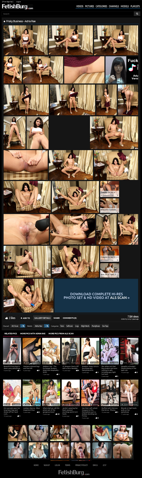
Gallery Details (42, 318)
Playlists (135, 6)
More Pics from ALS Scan (61, 333)
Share (56, 318)
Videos (79, 6)
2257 (104, 465)
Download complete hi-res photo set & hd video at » (96, 295)
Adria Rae (38, 326)
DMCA (95, 465)
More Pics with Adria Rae (32, 333)
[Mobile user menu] (105, 6)
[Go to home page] (17, 6)
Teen (62, 326)
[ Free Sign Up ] (7, 1)
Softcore (69, 326)
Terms (67, 465)
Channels (114, 6)
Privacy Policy (81, 465)
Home (36, 465)
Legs (77, 326)
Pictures (89, 6)
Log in (18, 1)
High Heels (85, 326)
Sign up (47, 465)
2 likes (12, 318)
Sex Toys (105, 326)
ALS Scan (15, 326)
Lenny (129, 319)
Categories (101, 6)
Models (125, 6)
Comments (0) (70, 318)
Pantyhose (96, 326)
